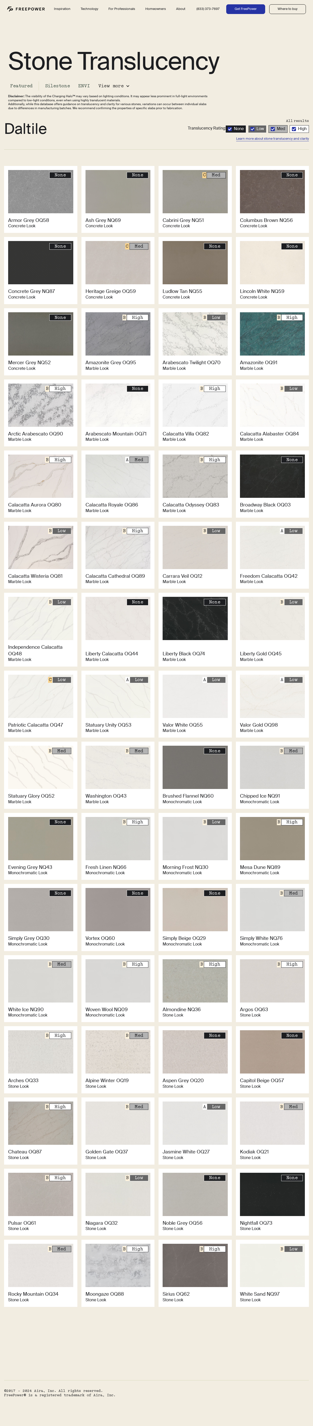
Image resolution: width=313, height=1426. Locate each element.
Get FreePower (246, 9)
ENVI (84, 86)
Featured (21, 86)
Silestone (57, 86)
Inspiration (62, 9)
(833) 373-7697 (208, 9)
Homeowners (155, 9)
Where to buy (287, 9)
